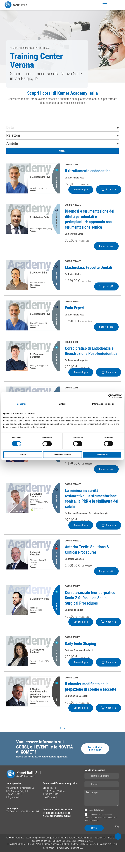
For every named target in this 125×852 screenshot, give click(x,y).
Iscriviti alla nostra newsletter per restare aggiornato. (42, 756)
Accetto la (96, 810)
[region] (62, 99)
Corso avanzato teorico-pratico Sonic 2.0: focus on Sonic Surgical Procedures (90, 598)
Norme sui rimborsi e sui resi (57, 815)
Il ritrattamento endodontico (88, 171)
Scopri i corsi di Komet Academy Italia (62, 93)
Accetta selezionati (62, 454)
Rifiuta (23, 454)
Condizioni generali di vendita (57, 809)
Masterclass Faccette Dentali (88, 267)
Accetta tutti (102, 454)
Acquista (108, 189)
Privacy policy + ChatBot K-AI (69, 847)
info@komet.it (13, 797)
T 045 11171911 (14, 794)
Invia (94, 827)
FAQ (117, 826)
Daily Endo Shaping (80, 643)
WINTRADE (113, 844)
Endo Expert (74, 307)
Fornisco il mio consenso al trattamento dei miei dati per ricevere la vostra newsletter (100, 817)
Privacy (101, 810)
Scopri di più (81, 189)
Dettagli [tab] (62, 404)
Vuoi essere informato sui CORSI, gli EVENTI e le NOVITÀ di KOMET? (44, 747)
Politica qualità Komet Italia (56, 812)
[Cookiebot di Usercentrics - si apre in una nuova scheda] (107, 396)
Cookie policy (48, 847)
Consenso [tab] (22, 404)
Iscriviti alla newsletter (95, 748)
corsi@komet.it (50, 797)
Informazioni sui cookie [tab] (103, 404)
